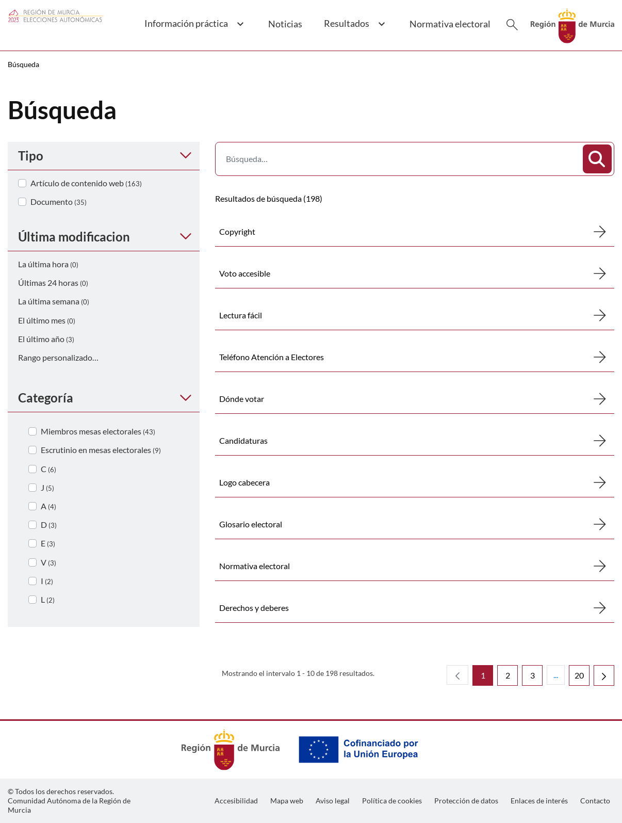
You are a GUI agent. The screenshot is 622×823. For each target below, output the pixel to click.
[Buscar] (512, 24)
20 (582, 678)
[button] (194, 29)
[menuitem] (236, 801)
